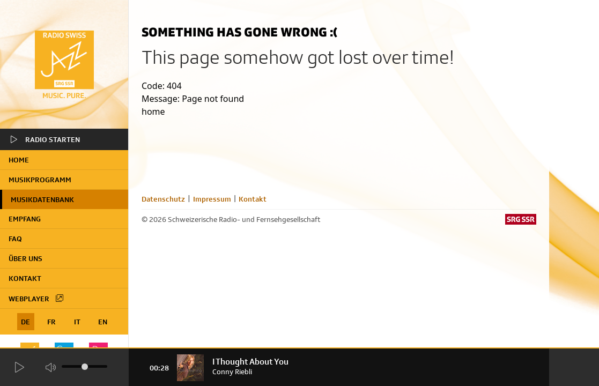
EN (102, 321)
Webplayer (36, 298)
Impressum (212, 199)
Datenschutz (163, 199)
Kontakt (25, 278)
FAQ (15, 238)
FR (51, 321)
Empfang (25, 218)
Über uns (25, 258)
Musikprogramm (40, 179)
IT (77, 321)
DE (25, 321)
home (19, 159)
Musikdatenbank (42, 199)
